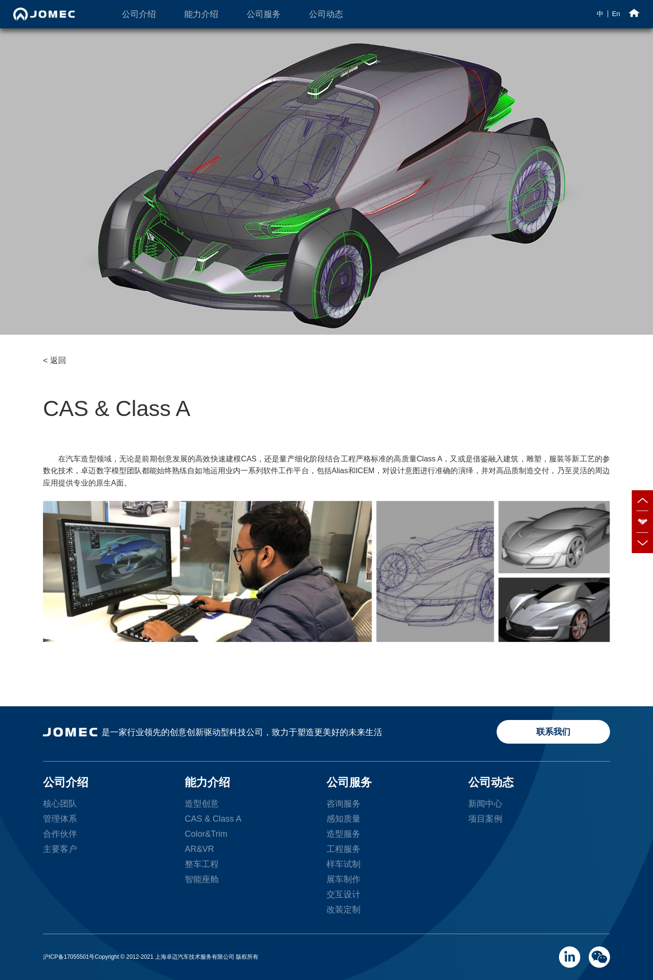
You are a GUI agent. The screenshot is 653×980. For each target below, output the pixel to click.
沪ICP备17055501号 (69, 957)
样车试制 (343, 864)
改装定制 (343, 909)
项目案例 (485, 819)
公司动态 (326, 14)
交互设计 (343, 894)
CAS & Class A (213, 819)
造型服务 (343, 834)
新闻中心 (485, 803)
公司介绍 (139, 14)
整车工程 (202, 864)
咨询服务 (343, 803)
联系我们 (553, 732)
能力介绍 (201, 14)
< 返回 (54, 360)
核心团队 (60, 803)
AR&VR (199, 849)
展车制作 (343, 879)
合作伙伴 (60, 834)
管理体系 (60, 819)
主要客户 (60, 849)
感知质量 (343, 819)
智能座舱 (202, 879)
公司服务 (264, 14)
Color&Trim (206, 834)
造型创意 (202, 803)
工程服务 (343, 849)
